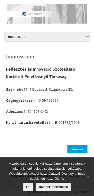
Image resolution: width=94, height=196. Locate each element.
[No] (87, 176)
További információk (53, 187)
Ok (28, 187)
